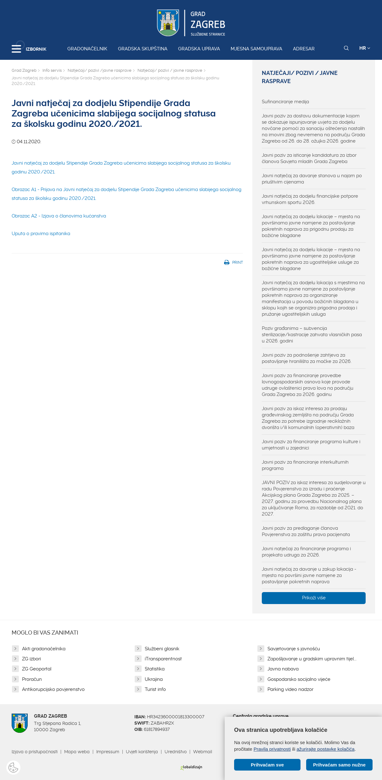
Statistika (155, 669)
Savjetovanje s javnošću (293, 649)
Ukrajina (154, 679)
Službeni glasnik (162, 649)
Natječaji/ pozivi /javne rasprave (100, 70)
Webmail (202, 751)
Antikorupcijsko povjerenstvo (53, 689)
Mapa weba (77, 751)
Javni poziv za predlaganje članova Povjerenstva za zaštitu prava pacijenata (306, 531)
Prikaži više (314, 598)
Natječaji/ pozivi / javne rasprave (170, 70)
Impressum (107, 751)
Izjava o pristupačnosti (35, 751)
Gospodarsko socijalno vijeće (298, 679)
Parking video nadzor (290, 689)
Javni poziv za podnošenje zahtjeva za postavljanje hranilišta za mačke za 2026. (306, 358)
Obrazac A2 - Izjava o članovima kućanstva (59, 216)
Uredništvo (176, 751)
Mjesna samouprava (256, 49)
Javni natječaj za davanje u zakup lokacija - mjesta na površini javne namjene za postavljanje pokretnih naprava (309, 575)
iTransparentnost (163, 659)
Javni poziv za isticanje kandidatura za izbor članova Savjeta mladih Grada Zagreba (309, 158)
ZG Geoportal (36, 669)
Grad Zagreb (24, 70)
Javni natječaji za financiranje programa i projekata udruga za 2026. (306, 552)
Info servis (52, 70)
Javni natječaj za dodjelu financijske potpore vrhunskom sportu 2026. (310, 199)
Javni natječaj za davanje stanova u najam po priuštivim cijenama (312, 179)
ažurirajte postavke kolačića (325, 749)
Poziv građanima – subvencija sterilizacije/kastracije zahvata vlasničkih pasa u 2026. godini (312, 334)
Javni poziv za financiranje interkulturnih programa (305, 465)
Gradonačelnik (87, 49)
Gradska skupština (142, 49)
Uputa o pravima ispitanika (41, 233)
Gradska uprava (199, 49)
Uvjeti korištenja (142, 751)
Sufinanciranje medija (285, 102)
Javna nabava (283, 669)
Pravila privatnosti (272, 749)
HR (364, 48)
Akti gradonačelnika (43, 649)
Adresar (304, 49)
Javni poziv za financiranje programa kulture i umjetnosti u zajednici (311, 445)
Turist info (155, 689)
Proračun (32, 679)
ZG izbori (31, 659)
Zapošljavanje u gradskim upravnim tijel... (312, 659)
